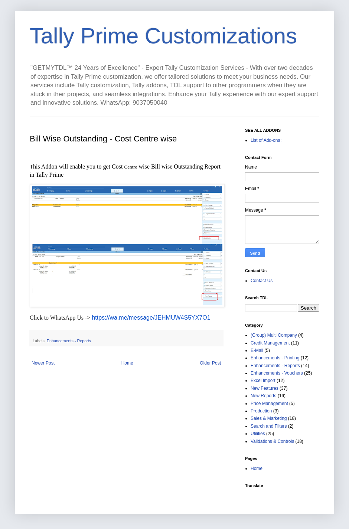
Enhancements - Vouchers (277, 373)
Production (261, 411)
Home (127, 363)
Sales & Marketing (269, 418)
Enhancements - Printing (275, 357)
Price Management (269, 403)
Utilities (258, 433)
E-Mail (257, 350)
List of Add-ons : (267, 140)
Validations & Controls (272, 441)
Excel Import (263, 380)
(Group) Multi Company (274, 335)
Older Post (210, 363)
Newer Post (43, 363)
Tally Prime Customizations (163, 35)
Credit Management (270, 343)
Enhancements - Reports (69, 341)
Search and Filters (269, 426)
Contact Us (262, 280)
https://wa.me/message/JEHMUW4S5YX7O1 (151, 317)
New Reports (263, 395)
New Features (264, 388)
